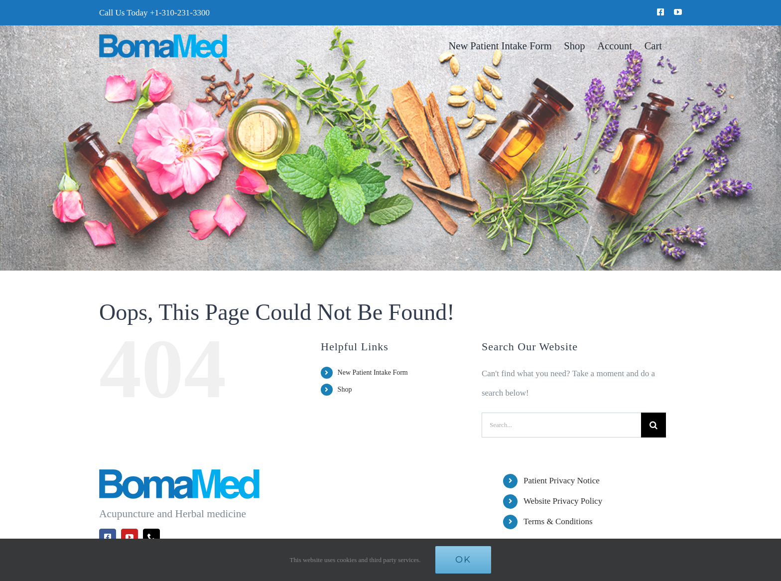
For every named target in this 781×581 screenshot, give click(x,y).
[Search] (653, 425)
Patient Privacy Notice (561, 480)
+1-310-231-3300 (180, 12)
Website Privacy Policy (562, 501)
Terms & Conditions (558, 521)
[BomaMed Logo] (163, 38)
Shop (345, 389)
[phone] (151, 537)
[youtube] (678, 12)
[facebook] (660, 12)
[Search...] (561, 425)
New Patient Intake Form (373, 372)
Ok (463, 559)
